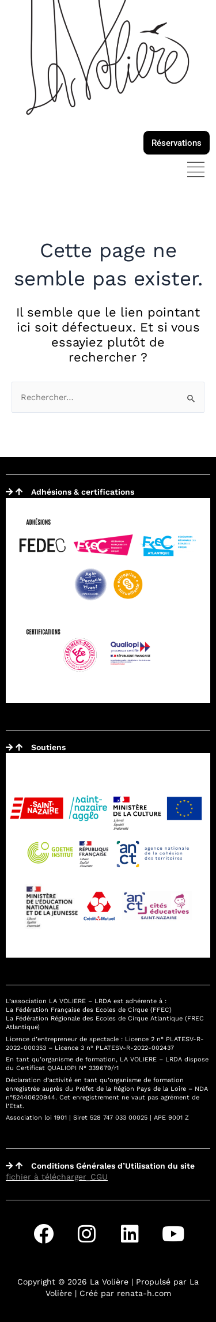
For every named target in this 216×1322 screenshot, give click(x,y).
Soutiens (48, 747)
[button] (195, 170)
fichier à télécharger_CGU (57, 1176)
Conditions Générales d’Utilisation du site (113, 1165)
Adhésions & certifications (82, 491)
